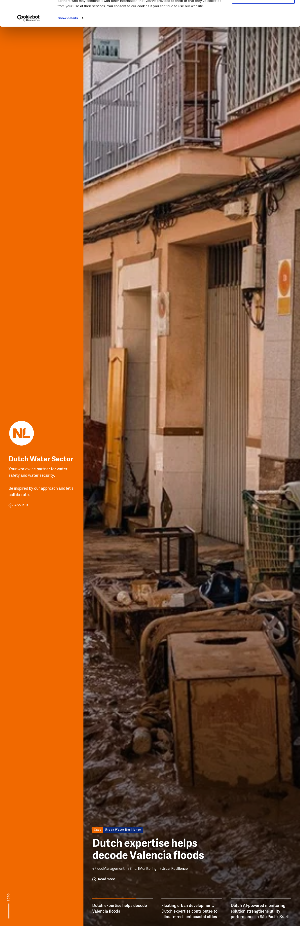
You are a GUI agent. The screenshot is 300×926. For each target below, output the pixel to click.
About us (21, 505)
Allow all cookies (263, 11)
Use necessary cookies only (263, 24)
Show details (68, 44)
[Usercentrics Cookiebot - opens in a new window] (28, 44)
